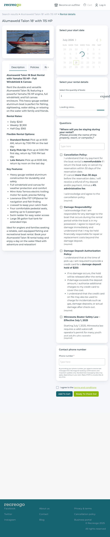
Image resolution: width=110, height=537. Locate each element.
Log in (100, 5)
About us (44, 508)
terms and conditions (85, 387)
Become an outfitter (67, 5)
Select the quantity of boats (72, 90)
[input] (82, 96)
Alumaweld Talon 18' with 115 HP (39, 14)
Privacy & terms (83, 508)
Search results (10, 14)
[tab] (18, 67)
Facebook (9, 508)
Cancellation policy (84, 514)
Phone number (66, 356)
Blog (41, 519)
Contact (43, 514)
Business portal (83, 519)
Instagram (10, 519)
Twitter (8, 514)
